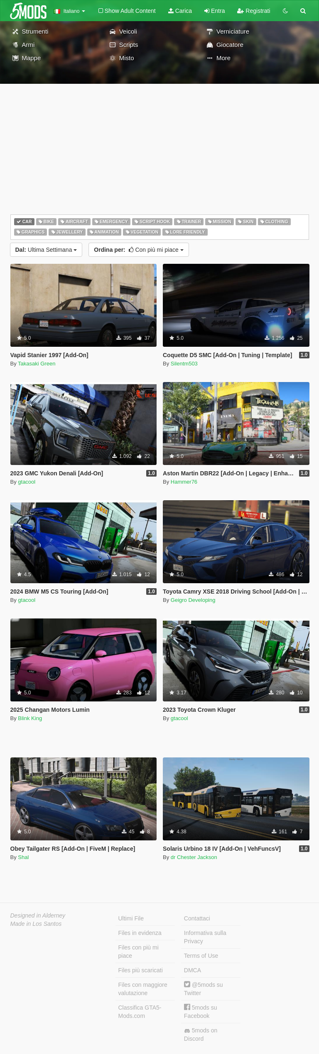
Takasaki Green (36, 363)
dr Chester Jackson (194, 857)
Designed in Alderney (38, 915)
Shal (23, 857)
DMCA (192, 970)
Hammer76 (184, 482)
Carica (180, 10)
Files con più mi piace (138, 951)
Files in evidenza (140, 933)
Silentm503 (184, 363)
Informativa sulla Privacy (205, 937)
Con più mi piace (138, 249)
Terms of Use (201, 955)
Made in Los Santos (36, 923)
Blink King (30, 718)
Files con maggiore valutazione (142, 988)
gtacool (26, 482)
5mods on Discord (200, 1034)
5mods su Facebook (200, 1011)
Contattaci (197, 918)
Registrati (253, 10)
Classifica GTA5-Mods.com (140, 1011)
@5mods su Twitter (203, 988)
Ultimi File (131, 918)
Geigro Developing (193, 600)
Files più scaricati (140, 970)
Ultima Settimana (46, 249)
